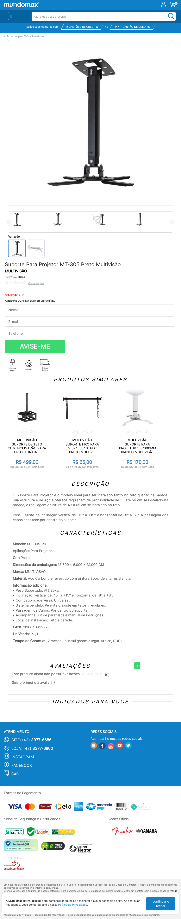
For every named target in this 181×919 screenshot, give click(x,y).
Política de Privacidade (72, 904)
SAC (15, 774)
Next (172, 221)
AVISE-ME (35, 346)
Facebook (21, 765)
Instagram (22, 757)
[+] (137, 665)
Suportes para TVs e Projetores (25, 36)
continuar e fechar (161, 903)
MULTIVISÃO (16, 271)
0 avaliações (36, 283)
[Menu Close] (10, 16)
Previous (9, 221)
